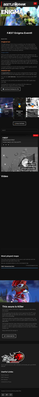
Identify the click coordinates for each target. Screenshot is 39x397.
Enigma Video (5, 52)
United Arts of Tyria (6, 382)
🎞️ (3, 144)
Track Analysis (31, 164)
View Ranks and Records (28, 168)
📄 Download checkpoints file (11, 89)
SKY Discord (4, 379)
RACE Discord (4, 375)
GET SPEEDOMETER (9, 336)
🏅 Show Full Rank (19, 123)
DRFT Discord (4, 377)
